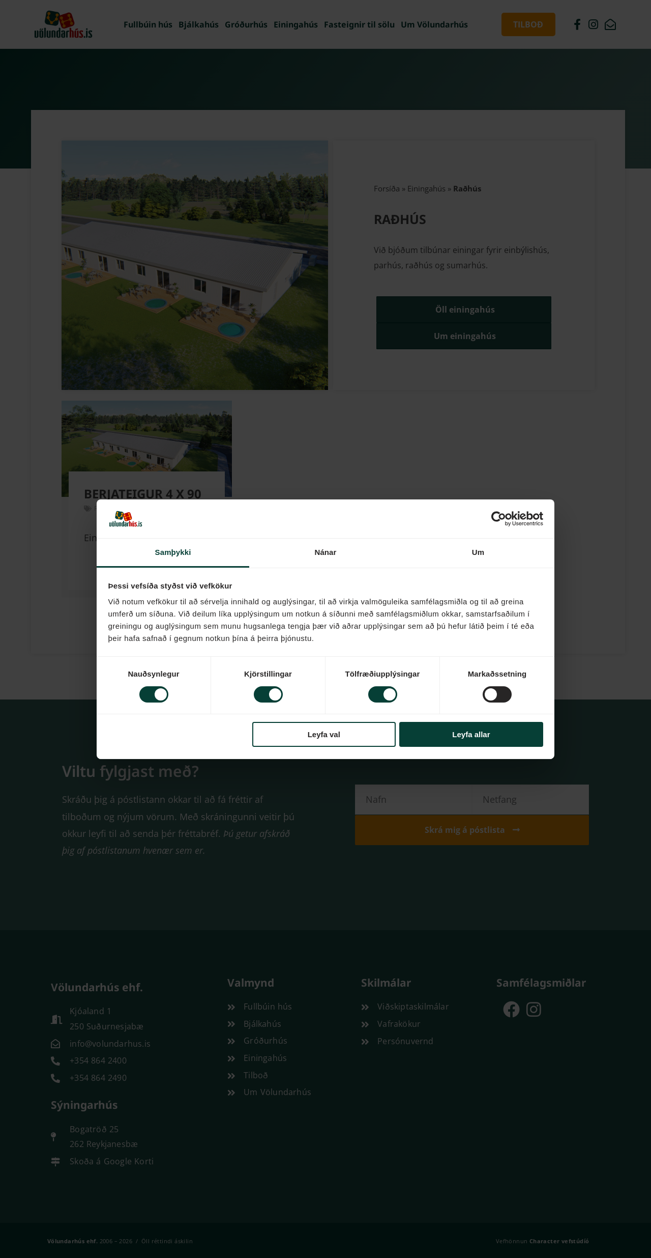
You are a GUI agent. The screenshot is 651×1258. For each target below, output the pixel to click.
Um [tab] (478, 552)
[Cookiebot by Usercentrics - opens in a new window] (498, 518)
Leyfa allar (471, 734)
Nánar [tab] (325, 552)
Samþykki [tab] (173, 552)
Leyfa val (324, 734)
